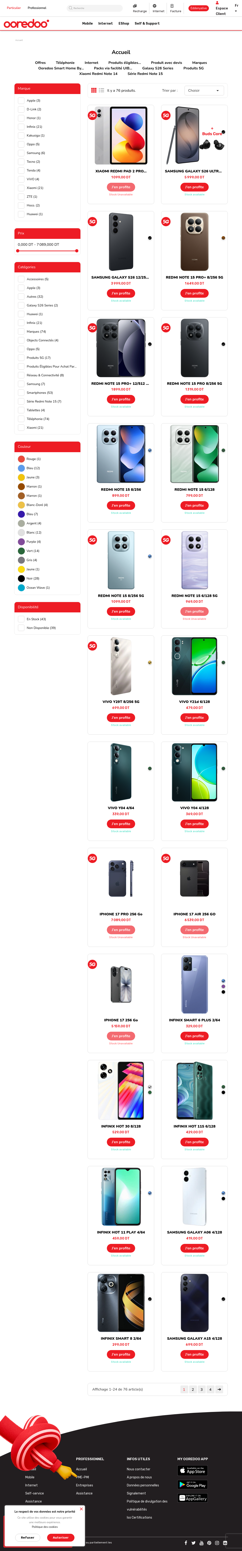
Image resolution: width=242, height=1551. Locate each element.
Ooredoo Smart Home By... (61, 68)
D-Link (34, 109)
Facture (175, 11)
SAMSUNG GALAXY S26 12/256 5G (122, 277)
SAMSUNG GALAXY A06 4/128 (194, 1232)
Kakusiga (36, 135)
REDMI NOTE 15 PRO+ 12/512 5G (121, 383)
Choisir (204, 90)
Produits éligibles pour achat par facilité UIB (52, 366)
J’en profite (121, 187)
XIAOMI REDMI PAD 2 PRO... (121, 171)
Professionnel (37, 8)
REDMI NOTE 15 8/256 (121, 489)
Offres (40, 62)
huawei (35, 214)
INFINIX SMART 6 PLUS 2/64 (194, 1020)
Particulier (14, 8)
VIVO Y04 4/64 (121, 808)
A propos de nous (139, 1477)
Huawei (35, 314)
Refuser (27, 1537)
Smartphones (40, 393)
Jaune (33, 477)
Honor (34, 118)
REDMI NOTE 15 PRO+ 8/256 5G (194, 277)
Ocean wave (38, 588)
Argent (34, 523)
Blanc (34, 532)
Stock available (195, 194)
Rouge (34, 459)
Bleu (33, 468)
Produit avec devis (166, 62)
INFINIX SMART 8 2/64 (121, 1338)
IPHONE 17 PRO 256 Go (121, 914)
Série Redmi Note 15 (145, 73)
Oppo (33, 144)
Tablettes (36, 410)
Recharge (140, 11)
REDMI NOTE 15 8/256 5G (121, 595)
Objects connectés (43, 340)
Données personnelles (143, 1485)
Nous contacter (138, 1469)
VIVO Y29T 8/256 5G (120, 701)
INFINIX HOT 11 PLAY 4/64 (121, 1232)
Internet (158, 11)
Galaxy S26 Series (157, 68)
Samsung (36, 153)
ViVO (33, 179)
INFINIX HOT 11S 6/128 (194, 1126)
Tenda (33, 170)
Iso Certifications (139, 1518)
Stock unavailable (121, 194)
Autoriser (61, 1537)
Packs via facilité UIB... (113, 68)
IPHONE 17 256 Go (121, 1020)
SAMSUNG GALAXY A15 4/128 (194, 1338)
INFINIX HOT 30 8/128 (121, 1126)
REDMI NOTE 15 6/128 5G (194, 595)
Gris (32, 560)
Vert (33, 551)
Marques (199, 62)
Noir (33, 578)
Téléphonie (65, 62)
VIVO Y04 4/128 (194, 808)
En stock (36, 619)
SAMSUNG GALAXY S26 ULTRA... (194, 171)
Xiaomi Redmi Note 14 (98, 73)
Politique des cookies (45, 1527)
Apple (33, 100)
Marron (34, 486)
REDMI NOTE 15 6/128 (194, 489)
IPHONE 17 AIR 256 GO (195, 914)
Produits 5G (193, 68)
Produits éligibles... (124, 62)
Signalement (136, 1493)
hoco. (33, 205)
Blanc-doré (37, 505)
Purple (34, 542)
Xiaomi (35, 188)
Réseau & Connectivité (45, 375)
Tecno (33, 162)
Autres (35, 296)
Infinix (34, 127)
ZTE (32, 196)
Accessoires (38, 279)
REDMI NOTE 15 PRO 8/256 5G (194, 383)
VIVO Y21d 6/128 (194, 701)
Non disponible (41, 628)
